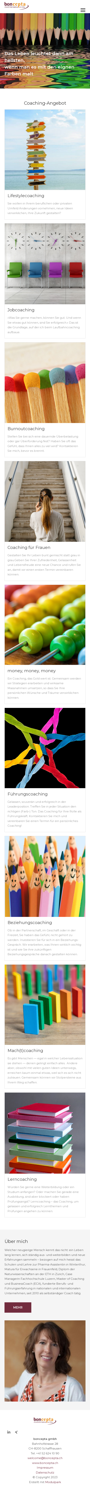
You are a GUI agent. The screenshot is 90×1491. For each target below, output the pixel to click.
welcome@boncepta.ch (45, 1458)
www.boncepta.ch (45, 1463)
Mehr (17, 1307)
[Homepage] (36, 6)
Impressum (45, 1467)
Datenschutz (45, 1472)
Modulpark (53, 1482)
